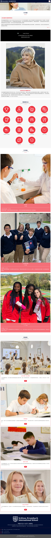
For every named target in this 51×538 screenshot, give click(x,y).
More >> (48, 27)
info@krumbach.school (7, 532)
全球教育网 (23, 536)
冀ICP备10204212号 (32, 536)
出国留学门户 (27, 536)
